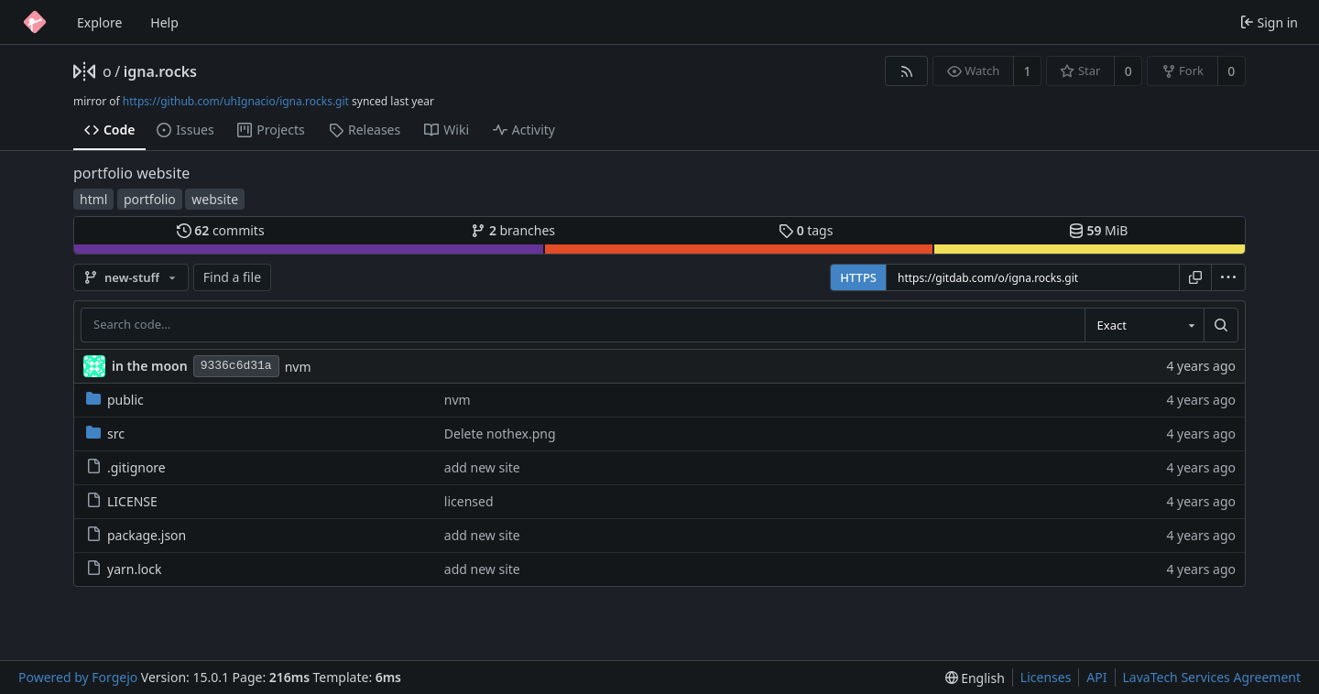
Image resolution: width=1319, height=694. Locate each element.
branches (513, 230)
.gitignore (126, 467)
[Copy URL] (1195, 277)
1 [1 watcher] (1027, 71)
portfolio (150, 199)
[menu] (1228, 277)
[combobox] (1144, 325)
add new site (482, 467)
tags (806, 230)
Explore (99, 22)
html (93, 199)
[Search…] (1221, 325)
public (115, 399)
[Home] (34, 21)
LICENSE (122, 501)
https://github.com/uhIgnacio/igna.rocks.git (236, 101)
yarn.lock (123, 569)
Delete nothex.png (500, 433)
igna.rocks (160, 71)
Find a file (232, 277)
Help (164, 22)
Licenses (1046, 677)
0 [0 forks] (1231, 71)
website (214, 199)
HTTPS (858, 277)
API (1096, 677)
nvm (298, 366)
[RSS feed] (906, 71)
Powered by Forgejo (77, 677)
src (105, 433)
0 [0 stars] (1128, 71)
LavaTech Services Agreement (1212, 677)
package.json (136, 535)
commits (221, 230)
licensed (469, 501)
